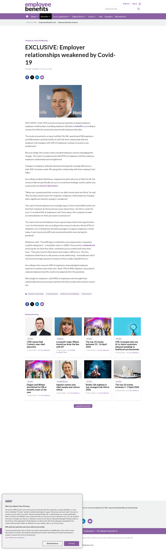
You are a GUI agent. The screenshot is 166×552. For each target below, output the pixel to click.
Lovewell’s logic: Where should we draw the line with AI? (67, 344)
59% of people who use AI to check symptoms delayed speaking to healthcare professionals (127, 346)
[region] (42, 521)
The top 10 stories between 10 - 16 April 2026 (96, 344)
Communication (52, 294)
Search (138, 9)
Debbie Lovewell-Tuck (65, 351)
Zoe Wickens (45, 350)
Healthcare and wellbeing (36, 40)
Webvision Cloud (88, 545)
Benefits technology (35, 294)
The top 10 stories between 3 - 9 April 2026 (127, 386)
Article (30, 339)
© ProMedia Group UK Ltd (107, 531)
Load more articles (83, 406)
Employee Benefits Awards (68, 22)
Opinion (60, 339)
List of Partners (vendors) (14, 537)
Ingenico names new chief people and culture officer (68, 387)
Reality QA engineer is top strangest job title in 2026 (97, 387)
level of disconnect (49, 186)
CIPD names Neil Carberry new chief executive (36, 344)
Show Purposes (52, 543)
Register (126, 4)
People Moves (62, 382)
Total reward (86, 294)
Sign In (134, 4)
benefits (79, 126)
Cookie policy (88, 531)
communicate (88, 245)
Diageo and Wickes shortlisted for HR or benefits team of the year (37, 388)
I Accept (71, 543)
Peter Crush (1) (33, 69)
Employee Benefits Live (47, 22)
